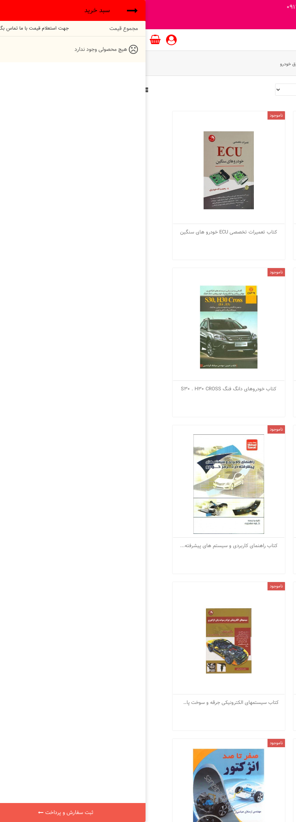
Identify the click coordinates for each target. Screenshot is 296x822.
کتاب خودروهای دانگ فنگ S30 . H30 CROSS (242, 345)
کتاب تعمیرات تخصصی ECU (242, 210)
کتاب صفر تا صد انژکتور (241, 614)
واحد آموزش (259, 64)
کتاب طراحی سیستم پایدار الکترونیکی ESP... (148, 614)
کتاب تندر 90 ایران (54, 210)
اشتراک (56, 744)
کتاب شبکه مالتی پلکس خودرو (54, 479)
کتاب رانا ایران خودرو (148, 345)
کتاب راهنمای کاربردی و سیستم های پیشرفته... (54, 345)
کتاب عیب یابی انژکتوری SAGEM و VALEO (54, 614)
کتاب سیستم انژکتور (241, 479)
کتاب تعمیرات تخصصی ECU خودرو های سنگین (148, 210)
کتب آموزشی (227, 64)
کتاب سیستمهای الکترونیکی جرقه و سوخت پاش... (148, 479)
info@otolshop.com (57, 730)
